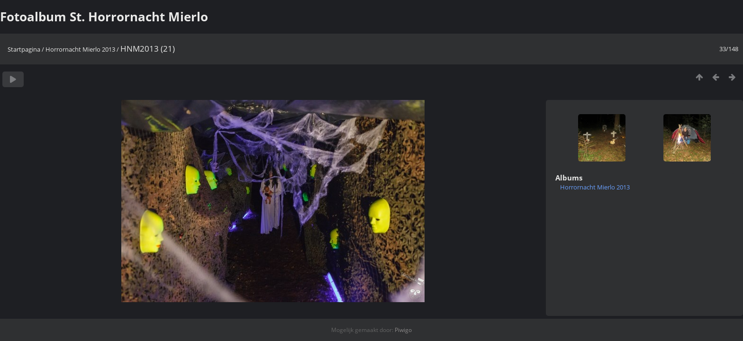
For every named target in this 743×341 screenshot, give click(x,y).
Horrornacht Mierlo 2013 (80, 49)
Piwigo (403, 330)
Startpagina (24, 49)
